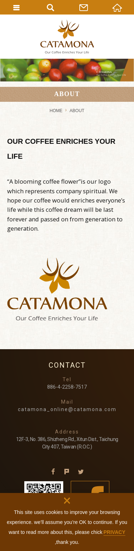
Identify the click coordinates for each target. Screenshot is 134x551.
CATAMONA (67, 36)
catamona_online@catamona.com (67, 409)
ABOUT (77, 110)
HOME (56, 110)
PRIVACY (114, 532)
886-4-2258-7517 (67, 387)
